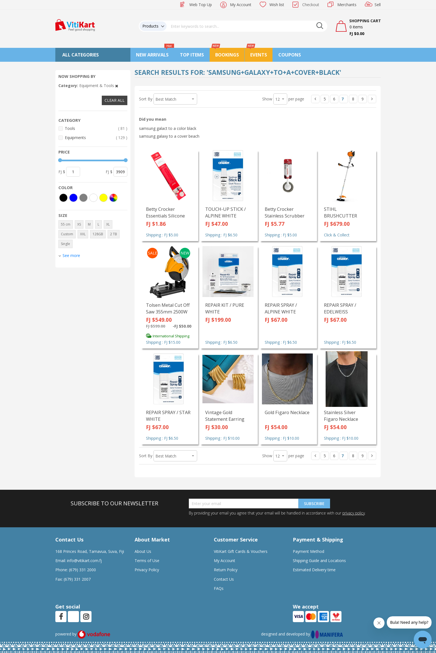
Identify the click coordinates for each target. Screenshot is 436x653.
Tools (96, 128)
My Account (240, 4)
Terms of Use (147, 560)
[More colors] (113, 198)
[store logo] (75, 24)
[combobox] (247, 26)
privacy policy (353, 513)
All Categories (80, 55)
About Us (143, 551)
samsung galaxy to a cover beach (169, 136)
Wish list (276, 4)
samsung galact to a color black (167, 128)
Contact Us (224, 579)
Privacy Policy (147, 569)
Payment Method (308, 551)
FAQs (219, 588)
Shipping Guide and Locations (319, 560)
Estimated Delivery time (314, 569)
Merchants (346, 4)
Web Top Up (200, 4)
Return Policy (225, 569)
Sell (378, 4)
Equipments (96, 137)
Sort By (145, 99)
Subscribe (314, 503)
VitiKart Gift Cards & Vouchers (240, 551)
